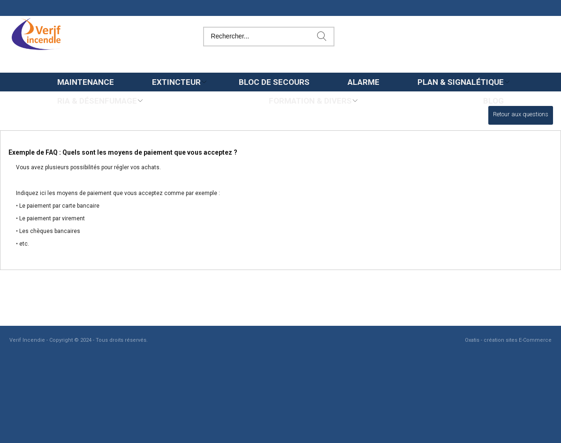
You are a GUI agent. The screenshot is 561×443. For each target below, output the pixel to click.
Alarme (363, 82)
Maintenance (85, 82)
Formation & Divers (310, 100)
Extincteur (176, 82)
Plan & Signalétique (460, 82)
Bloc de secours (274, 82)
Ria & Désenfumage (97, 100)
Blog (493, 100)
